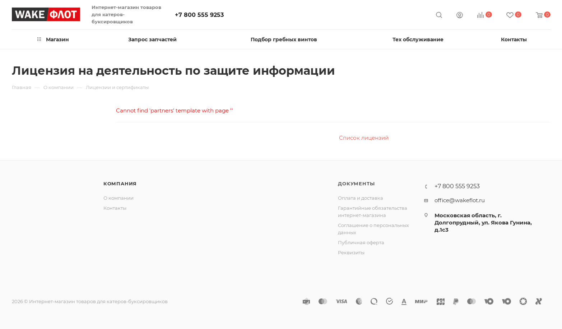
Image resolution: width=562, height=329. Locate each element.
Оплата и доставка (360, 198)
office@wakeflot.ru (460, 200)
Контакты (114, 208)
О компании (118, 198)
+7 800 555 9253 (199, 14)
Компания (120, 183)
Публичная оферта (361, 242)
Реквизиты (351, 252)
